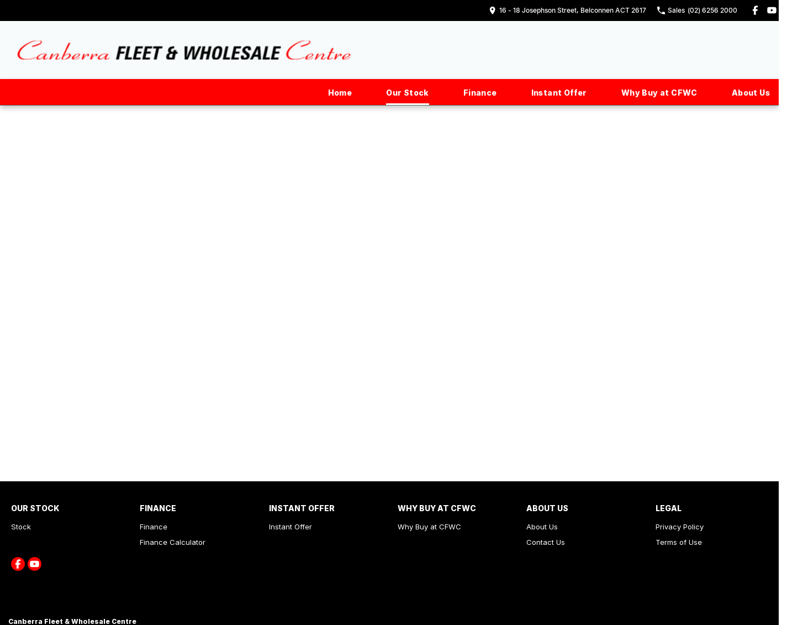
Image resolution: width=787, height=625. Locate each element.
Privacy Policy (680, 526)
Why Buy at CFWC (659, 92)
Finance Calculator (172, 542)
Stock (21, 526)
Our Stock (407, 92)
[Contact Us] (567, 10)
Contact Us (545, 542)
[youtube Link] (772, 10)
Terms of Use (679, 542)
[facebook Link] (755, 10)
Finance (480, 92)
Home (340, 92)
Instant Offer (559, 92)
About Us (751, 92)
